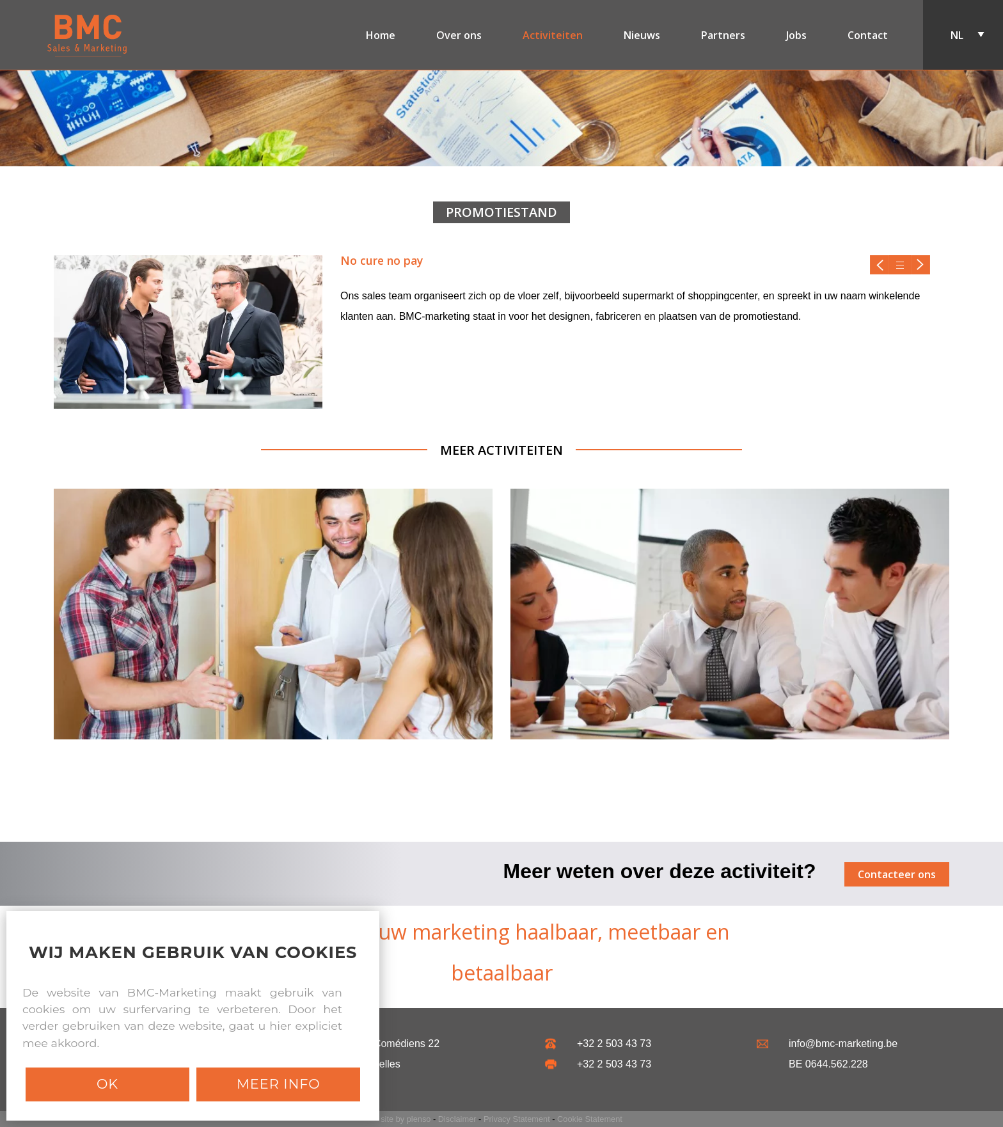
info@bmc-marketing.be (843, 1043)
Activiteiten (553, 35)
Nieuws (642, 35)
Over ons (459, 35)
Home (380, 35)
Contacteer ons (897, 874)
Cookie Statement (589, 1119)
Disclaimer (457, 1119)
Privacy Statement (517, 1119)
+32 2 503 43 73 (614, 1043)
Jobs (796, 35)
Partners (723, 35)
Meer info (278, 1084)
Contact (868, 35)
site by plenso (405, 1119)
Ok (107, 1084)
